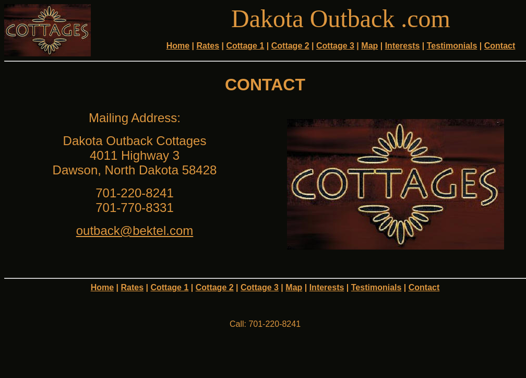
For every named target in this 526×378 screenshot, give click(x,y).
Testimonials (452, 45)
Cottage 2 (290, 45)
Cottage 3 (335, 45)
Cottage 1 (245, 45)
